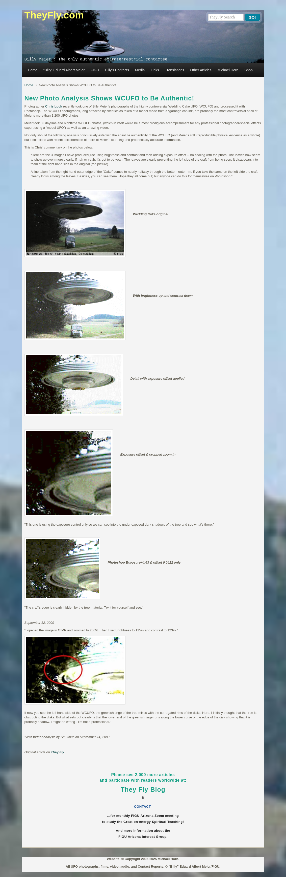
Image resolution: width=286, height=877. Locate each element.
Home (32, 70)
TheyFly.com (54, 15)
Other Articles (201, 70)
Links (155, 70)
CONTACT (143, 806)
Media (140, 70)
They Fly (57, 752)
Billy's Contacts (117, 70)
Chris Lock (53, 106)
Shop (248, 70)
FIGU (95, 70)
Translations (174, 70)
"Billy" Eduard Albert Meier (64, 70)
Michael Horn (228, 70)
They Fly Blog (143, 789)
